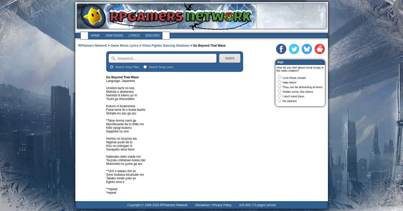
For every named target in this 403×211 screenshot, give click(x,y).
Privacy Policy (222, 205)
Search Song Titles (127, 67)
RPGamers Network (92, 45)
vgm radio (114, 35)
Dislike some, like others (298, 91)
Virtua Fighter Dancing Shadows (165, 45)
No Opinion (290, 101)
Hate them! (290, 82)
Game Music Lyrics (125, 45)
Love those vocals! (294, 77)
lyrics (134, 35)
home (95, 35)
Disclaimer (202, 205)
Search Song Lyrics (161, 67)
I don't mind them (293, 96)
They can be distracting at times (302, 87)
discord (152, 35)
